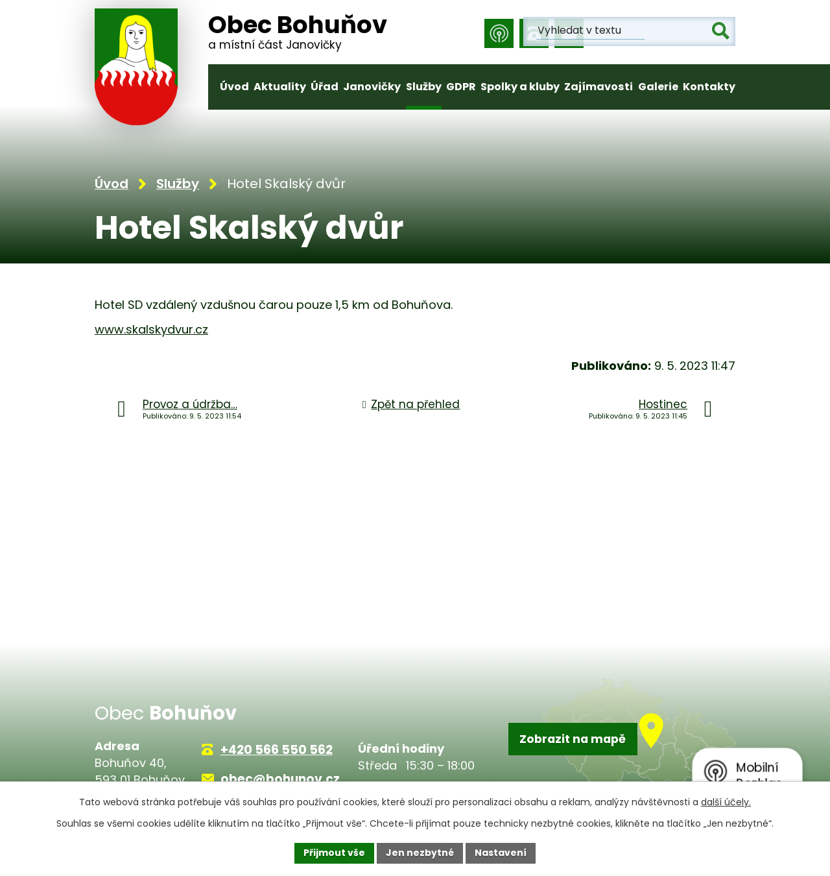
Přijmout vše (334, 852)
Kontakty (709, 86)
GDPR (461, 86)
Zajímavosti (598, 86)
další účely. (726, 802)
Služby (424, 86)
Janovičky (372, 86)
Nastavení (501, 852)
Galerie (658, 86)
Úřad (324, 86)
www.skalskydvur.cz (151, 330)
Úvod (234, 86)
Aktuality (280, 86)
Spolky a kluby (520, 86)
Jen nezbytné (420, 852)
